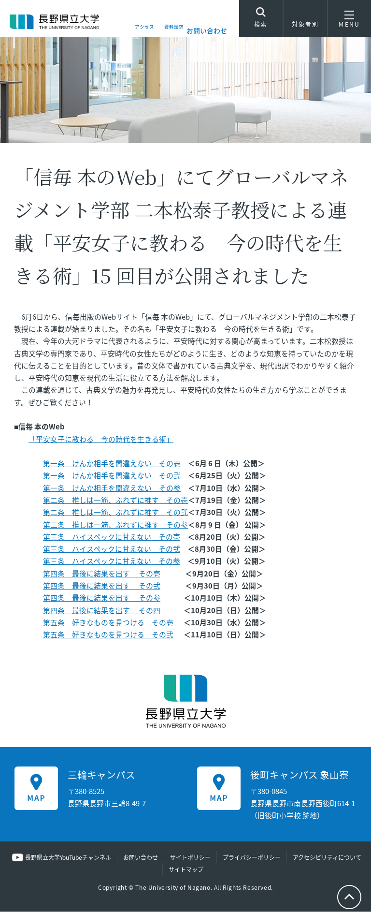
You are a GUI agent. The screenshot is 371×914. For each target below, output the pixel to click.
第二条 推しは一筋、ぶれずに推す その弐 (115, 514)
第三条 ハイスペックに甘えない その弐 (111, 550)
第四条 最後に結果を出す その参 (101, 599)
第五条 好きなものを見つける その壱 (108, 624)
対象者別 (305, 22)
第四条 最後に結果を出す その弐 (101, 587)
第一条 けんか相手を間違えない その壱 (112, 465)
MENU (349, 22)
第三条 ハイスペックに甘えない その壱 (111, 538)
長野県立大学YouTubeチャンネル (68, 859)
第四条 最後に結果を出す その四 (101, 612)
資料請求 (167, 30)
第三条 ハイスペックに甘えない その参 (111, 563)
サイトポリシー (190, 859)
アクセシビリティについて (327, 859)
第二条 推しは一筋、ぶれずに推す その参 (115, 526)
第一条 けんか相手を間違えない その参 (112, 490)
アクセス (128, 30)
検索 (261, 20)
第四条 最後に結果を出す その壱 (101, 575)
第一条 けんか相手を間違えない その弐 (112, 477)
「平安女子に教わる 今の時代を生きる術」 (101, 441)
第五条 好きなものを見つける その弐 (108, 636)
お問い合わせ (206, 30)
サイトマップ (186, 871)
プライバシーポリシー (252, 859)
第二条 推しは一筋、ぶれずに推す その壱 (115, 502)
